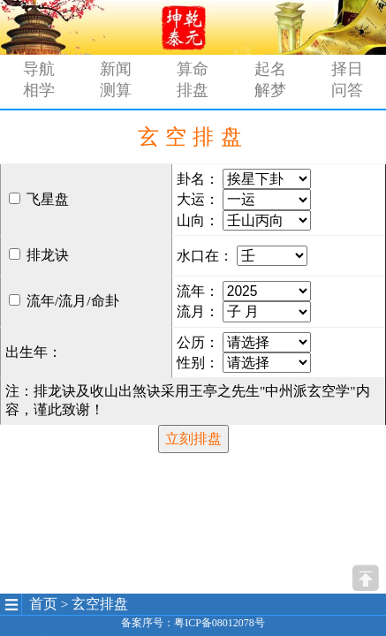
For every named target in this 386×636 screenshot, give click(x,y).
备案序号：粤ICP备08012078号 (193, 623)
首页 (43, 603)
